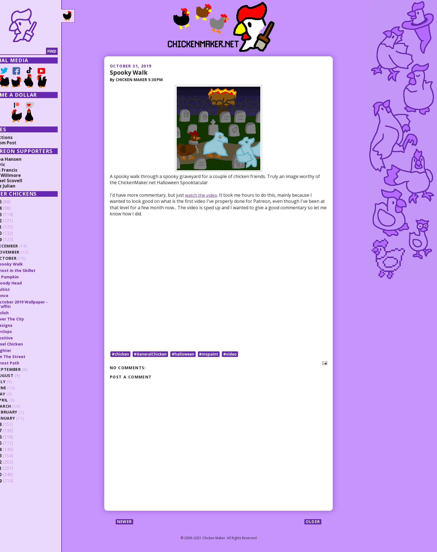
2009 (13, 479)
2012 (13, 460)
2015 (13, 442)
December (24, 246)
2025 (13, 202)
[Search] (33, 51)
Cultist (20, 288)
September (25, 368)
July (17, 380)
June (17, 386)
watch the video (201, 195)
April (18, 399)
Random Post (19, 143)
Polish (19, 312)
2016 (13, 435)
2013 (13, 454)
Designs (21, 324)
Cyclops (21, 330)
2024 (13, 208)
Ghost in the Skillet (33, 270)
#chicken (121, 353)
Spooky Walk (129, 72)
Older (312, 521)
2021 (13, 227)
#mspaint (212, 353)
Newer (125, 521)
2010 (13, 473)
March (20, 405)
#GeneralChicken (152, 353)
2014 (13, 448)
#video (234, 353)
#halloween (186, 353)
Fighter (20, 349)
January (22, 417)
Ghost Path (24, 361)
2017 (13, 429)
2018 (13, 423)
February (23, 411)
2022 (13, 220)
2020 (13, 233)
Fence (19, 295)
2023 (13, 214)
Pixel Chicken (26, 343)
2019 (13, 239)
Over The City (27, 318)
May (17, 392)
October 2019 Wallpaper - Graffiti (40, 303)
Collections (16, 137)
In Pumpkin (24, 276)
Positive (21, 337)
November (24, 252)
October (22, 258)
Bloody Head (26, 282)
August (21, 374)
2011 (13, 467)
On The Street (27, 355)
